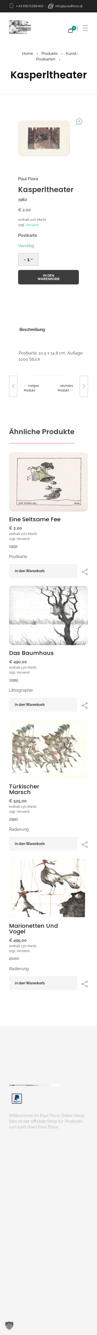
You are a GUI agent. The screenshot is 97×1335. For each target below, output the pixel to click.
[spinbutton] (28, 259)
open (79, 122)
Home (27, 53)
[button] (31, 258)
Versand (32, 225)
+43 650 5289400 (29, 6)
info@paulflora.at (68, 6)
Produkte (49, 53)
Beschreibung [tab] (32, 329)
